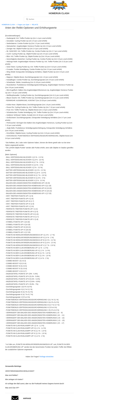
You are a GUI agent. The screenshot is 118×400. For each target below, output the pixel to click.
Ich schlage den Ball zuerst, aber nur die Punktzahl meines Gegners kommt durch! (34, 383)
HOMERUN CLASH (8, 24)
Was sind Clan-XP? (12, 388)
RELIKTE (35, 24)
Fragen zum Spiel (23, 24)
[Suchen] (59, 19)
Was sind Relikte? (11, 375)
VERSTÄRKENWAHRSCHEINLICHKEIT (19, 371)
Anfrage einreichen (47, 357)
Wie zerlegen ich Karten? (14, 379)
